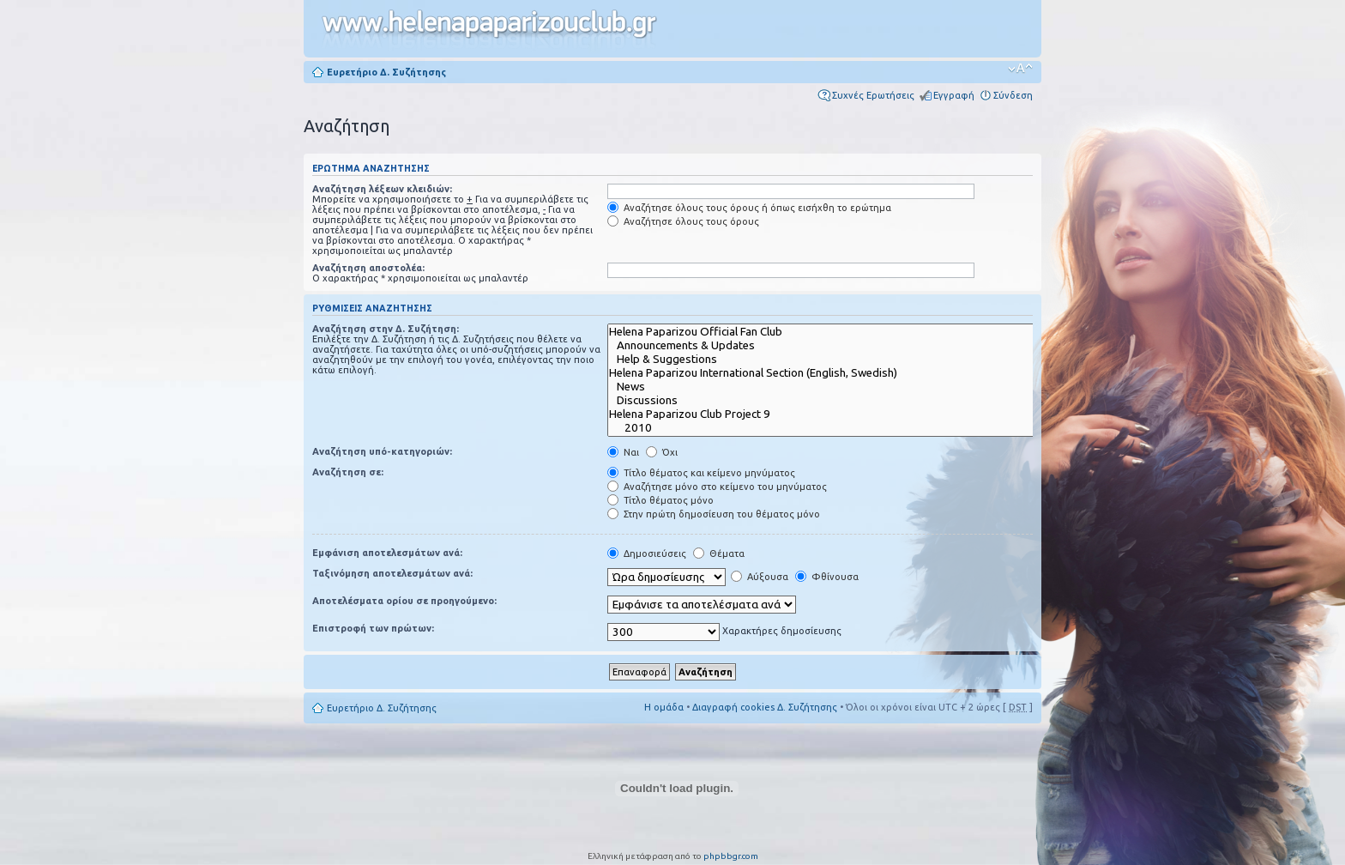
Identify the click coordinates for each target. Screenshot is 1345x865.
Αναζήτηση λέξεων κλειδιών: (382, 189)
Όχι (662, 452)
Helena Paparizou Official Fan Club (833, 332)
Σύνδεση (1013, 95)
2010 (833, 428)
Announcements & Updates (833, 346)
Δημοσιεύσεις (646, 553)
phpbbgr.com (730, 856)
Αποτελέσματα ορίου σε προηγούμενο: (404, 601)
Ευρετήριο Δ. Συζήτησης (386, 72)
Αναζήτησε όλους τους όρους (683, 221)
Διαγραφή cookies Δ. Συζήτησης (764, 707)
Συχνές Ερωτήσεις (873, 95)
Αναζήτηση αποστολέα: (368, 268)
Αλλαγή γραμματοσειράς (1020, 68)
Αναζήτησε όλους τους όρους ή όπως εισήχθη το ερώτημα (749, 208)
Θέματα (719, 553)
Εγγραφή (953, 95)
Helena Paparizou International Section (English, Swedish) (833, 373)
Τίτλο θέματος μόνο (660, 500)
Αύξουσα (759, 577)
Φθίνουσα (827, 577)
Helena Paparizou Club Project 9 (833, 414)
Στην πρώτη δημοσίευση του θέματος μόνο (713, 514)
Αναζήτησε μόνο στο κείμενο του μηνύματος (717, 486)
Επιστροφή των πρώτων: (373, 628)
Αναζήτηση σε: (347, 472)
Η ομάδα (664, 707)
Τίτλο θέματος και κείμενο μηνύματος (701, 473)
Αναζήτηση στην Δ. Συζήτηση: (385, 329)
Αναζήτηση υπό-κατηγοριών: (382, 451)
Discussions (833, 401)
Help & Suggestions (833, 359)
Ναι (623, 452)
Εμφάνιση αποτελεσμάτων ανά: (387, 552)
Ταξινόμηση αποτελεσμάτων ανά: (392, 573)
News (833, 387)
